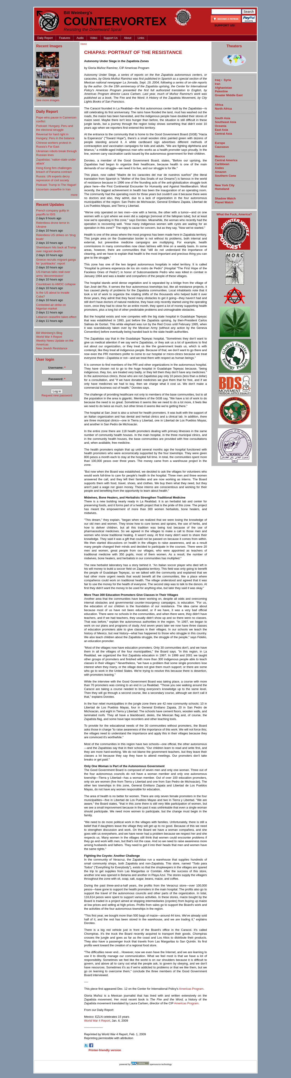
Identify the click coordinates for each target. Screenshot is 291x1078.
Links (141, 38)
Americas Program (191, 988)
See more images (47, 100)
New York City (224, 185)
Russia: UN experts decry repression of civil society (53, 178)
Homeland (222, 189)
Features (64, 38)
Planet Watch (224, 202)
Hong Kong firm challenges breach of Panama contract (54, 170)
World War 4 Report (49, 336)
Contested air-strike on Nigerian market (51, 306)
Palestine (221, 91)
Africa (219, 104)
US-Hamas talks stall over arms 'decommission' (53, 273)
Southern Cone (225, 175)
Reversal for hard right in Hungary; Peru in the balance (55, 136)
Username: (56, 367)
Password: (56, 379)
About (127, 38)
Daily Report (45, 38)
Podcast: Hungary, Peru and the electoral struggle (54, 127)
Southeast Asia (225, 122)
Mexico (220, 156)
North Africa (223, 108)
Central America (226, 160)
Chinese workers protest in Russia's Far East (53, 144)
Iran (217, 84)
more (74, 194)
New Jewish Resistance (51, 348)
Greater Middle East (229, 95)
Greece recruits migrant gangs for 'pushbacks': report (56, 261)
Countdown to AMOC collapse (55, 284)
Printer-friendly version (105, 1050)
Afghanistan (223, 87)
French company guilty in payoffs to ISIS (52, 212)
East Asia (221, 129)
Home (83, 44)
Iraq (217, 80)
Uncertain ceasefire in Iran (53, 189)
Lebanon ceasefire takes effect (56, 317)
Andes (219, 168)
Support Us (111, 38)
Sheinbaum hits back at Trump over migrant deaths (56, 249)
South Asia (222, 118)
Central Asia (223, 133)
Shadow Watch (225, 198)
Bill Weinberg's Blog (49, 333)
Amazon (220, 172)
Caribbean (222, 164)
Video (93, 38)
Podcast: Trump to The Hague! (56, 184)
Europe (220, 143)
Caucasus (222, 147)
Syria (227, 80)
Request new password (56, 395)
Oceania (220, 126)
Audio (80, 38)
